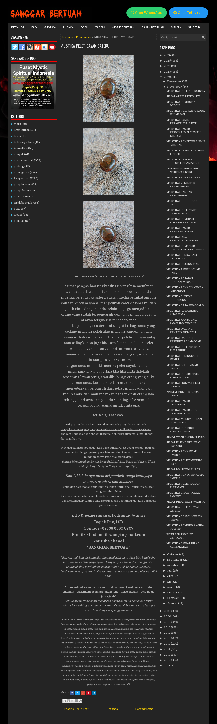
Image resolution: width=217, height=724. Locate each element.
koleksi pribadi (24, 142)
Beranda (17, 27)
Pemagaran (21, 172)
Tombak (19, 220)
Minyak (176, 27)
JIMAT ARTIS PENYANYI (183, 96)
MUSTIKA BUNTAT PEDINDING (179, 298)
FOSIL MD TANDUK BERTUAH (179, 536)
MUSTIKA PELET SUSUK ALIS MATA (183, 485)
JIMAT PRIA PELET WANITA (185, 501)
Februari (173, 598)
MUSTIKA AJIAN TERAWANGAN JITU (181, 121)
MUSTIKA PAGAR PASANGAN (178, 402)
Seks (17, 208)
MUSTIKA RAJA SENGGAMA (185, 305)
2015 (167, 643)
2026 (167, 55)
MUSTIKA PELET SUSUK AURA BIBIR (183, 348)
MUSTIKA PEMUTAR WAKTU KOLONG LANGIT (185, 247)
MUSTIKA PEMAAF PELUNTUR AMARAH (182, 161)
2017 (167, 632)
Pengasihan (83, 37)
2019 (167, 621)
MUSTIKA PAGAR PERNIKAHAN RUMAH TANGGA (183, 132)
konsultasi (21, 148)
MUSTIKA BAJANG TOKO (183, 263)
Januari (172, 603)
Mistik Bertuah (123, 27)
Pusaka (68, 27)
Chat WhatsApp (146, 13)
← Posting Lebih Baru (74, 708)
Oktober (173, 554)
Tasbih (100, 27)
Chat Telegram (188, 13)
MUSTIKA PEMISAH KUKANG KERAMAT (181, 220)
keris (17, 136)
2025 (167, 60)
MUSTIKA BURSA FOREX (183, 177)
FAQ (34, 27)
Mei (170, 581)
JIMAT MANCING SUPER (183, 469)
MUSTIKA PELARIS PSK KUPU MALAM (182, 375)
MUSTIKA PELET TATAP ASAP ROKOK (182, 211)
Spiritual (195, 27)
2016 (167, 638)
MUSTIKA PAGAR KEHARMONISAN (180, 229)
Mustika (50, 27)
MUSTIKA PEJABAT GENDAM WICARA (180, 280)
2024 (167, 66)
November (175, 86)
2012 (167, 660)
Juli (170, 570)
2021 (167, 611)
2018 (167, 627)
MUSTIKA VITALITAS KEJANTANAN (180, 184)
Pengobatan (22, 190)
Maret (171, 592)
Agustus (173, 565)
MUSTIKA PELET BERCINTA (185, 90)
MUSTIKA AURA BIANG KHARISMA (182, 312)
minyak (19, 154)
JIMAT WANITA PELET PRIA (185, 436)
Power (18, 196)
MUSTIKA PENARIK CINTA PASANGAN (184, 289)
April (171, 587)
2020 (168, 616)
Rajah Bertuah (153, 27)
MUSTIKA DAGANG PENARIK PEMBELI (181, 330)
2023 (167, 71)
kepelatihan (22, 130)
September (175, 559)
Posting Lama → (146, 708)
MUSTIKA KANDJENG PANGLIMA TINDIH (181, 321)
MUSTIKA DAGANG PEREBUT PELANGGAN (183, 339)
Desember (174, 81)
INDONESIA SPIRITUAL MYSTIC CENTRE (182, 170)
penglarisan (22, 184)
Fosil (84, 27)
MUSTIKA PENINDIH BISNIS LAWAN (180, 429)
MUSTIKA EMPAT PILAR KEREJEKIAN (182, 545)
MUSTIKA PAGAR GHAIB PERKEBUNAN (182, 411)
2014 (167, 649)
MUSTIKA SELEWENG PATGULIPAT (181, 256)
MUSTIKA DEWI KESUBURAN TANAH (182, 238)
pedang (19, 166)
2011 (167, 665)
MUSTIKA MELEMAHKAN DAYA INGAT (184, 420)
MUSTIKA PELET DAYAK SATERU (85, 46)
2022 (167, 77)
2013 (167, 654)
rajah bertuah (23, 202)
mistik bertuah (23, 160)
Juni (170, 576)
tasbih (18, 214)
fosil (17, 124)
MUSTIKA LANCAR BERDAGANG (179, 193)
